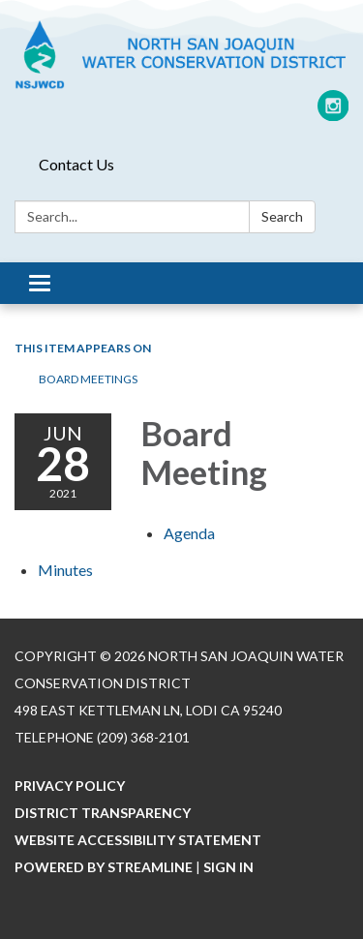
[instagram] (333, 113)
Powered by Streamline (104, 867)
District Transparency (103, 812)
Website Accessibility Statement (138, 840)
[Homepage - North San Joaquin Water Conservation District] (181, 54)
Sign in (228, 867)
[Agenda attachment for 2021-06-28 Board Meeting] (189, 533)
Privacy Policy (70, 785)
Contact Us (76, 164)
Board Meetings (88, 379)
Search (282, 216)
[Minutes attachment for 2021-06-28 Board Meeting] (65, 569)
